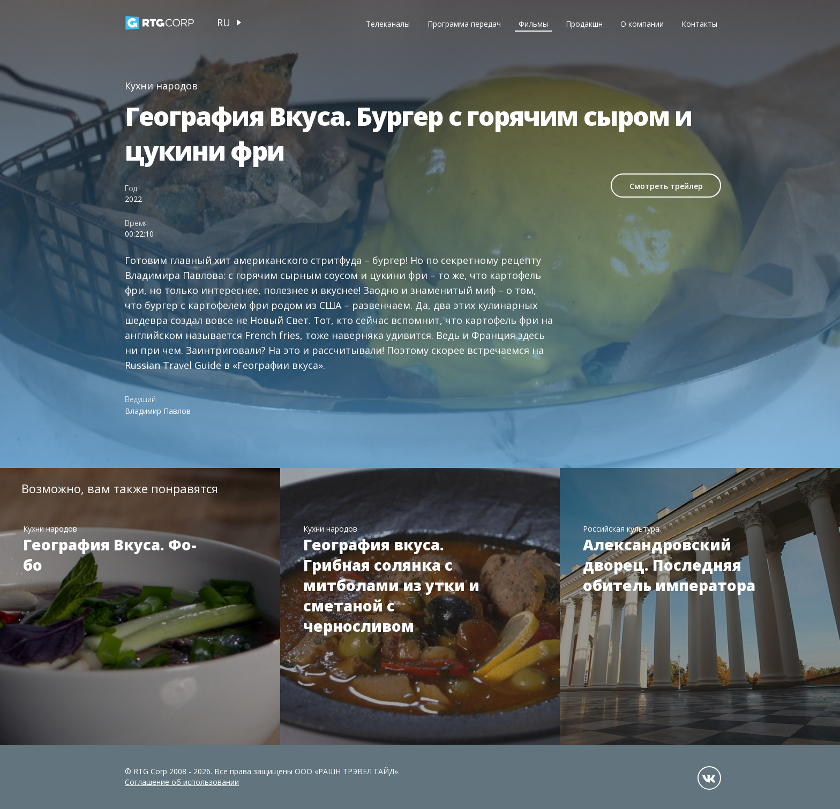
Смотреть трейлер (666, 186)
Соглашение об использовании (182, 782)
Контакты (699, 24)
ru (223, 22)
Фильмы (533, 24)
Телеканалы (388, 24)
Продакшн (584, 24)
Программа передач (464, 24)
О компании (642, 24)
